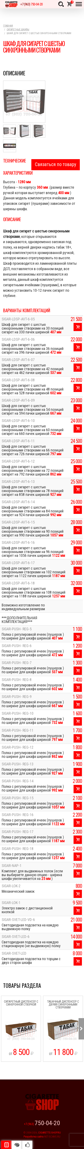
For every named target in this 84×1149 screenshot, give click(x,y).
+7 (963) (31, 4)
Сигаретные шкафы (18, 29)
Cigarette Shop (11, 4)
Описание (6, 1145)
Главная (8, 25)
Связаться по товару (55, 164)
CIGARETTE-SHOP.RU (49, 1132)
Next (81, 1028)
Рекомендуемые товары (27, 1145)
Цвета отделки (16, 1145)
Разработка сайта (33, 1136)
